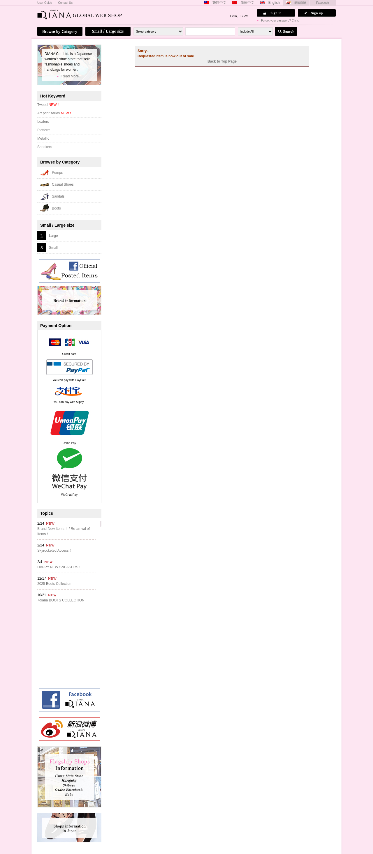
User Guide (44, 2)
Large (53, 236)
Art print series (54, 113)
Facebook (322, 2)
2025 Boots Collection (54, 584)
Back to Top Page (222, 61)
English (274, 3)
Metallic (43, 138)
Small (53, 248)
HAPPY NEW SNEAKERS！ (59, 567)
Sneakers (44, 147)
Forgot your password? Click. (280, 20)
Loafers (43, 122)
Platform (43, 130)
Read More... (71, 76)
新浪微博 (300, 2)
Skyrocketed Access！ (54, 550)
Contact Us (65, 2)
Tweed (48, 105)
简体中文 (247, 3)
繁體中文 (219, 3)
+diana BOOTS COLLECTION (61, 600)
